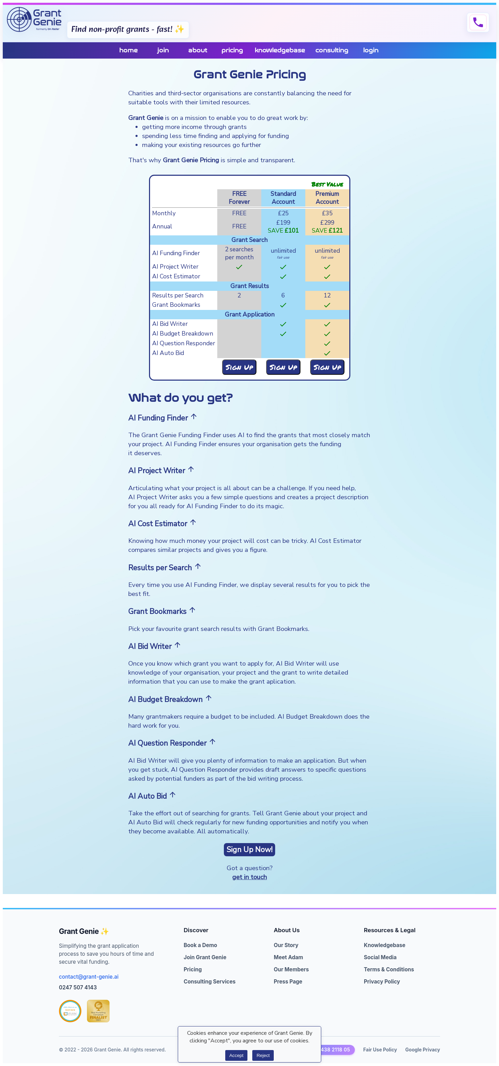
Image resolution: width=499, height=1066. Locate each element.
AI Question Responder (183, 343)
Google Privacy (422, 1049)
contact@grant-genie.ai (89, 976)
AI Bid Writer (170, 324)
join (163, 50)
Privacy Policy (382, 981)
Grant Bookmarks (176, 305)
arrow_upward (194, 416)
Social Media (380, 957)
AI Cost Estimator (176, 276)
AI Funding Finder (176, 253)
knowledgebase (280, 50)
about (197, 50)
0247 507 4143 (78, 987)
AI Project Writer (175, 267)
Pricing (193, 969)
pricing (232, 50)
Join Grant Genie (205, 957)
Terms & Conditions (389, 969)
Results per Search (177, 296)
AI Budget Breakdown (182, 334)
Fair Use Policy (380, 1049)
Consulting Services (210, 981)
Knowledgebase (384, 945)
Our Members (291, 969)
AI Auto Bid (168, 353)
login (370, 50)
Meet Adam (288, 957)
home (128, 50)
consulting (331, 50)
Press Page (288, 981)
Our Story (286, 945)
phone (478, 22)
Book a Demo (200, 945)
